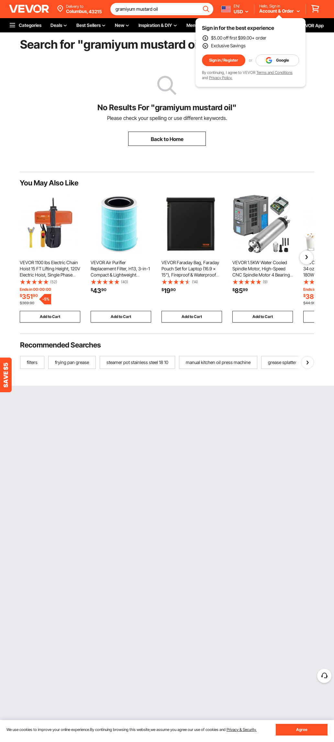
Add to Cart (50, 316)
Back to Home (167, 139)
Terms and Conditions (274, 72)
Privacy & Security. (242, 729)
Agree (301, 729)
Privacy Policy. (220, 77)
